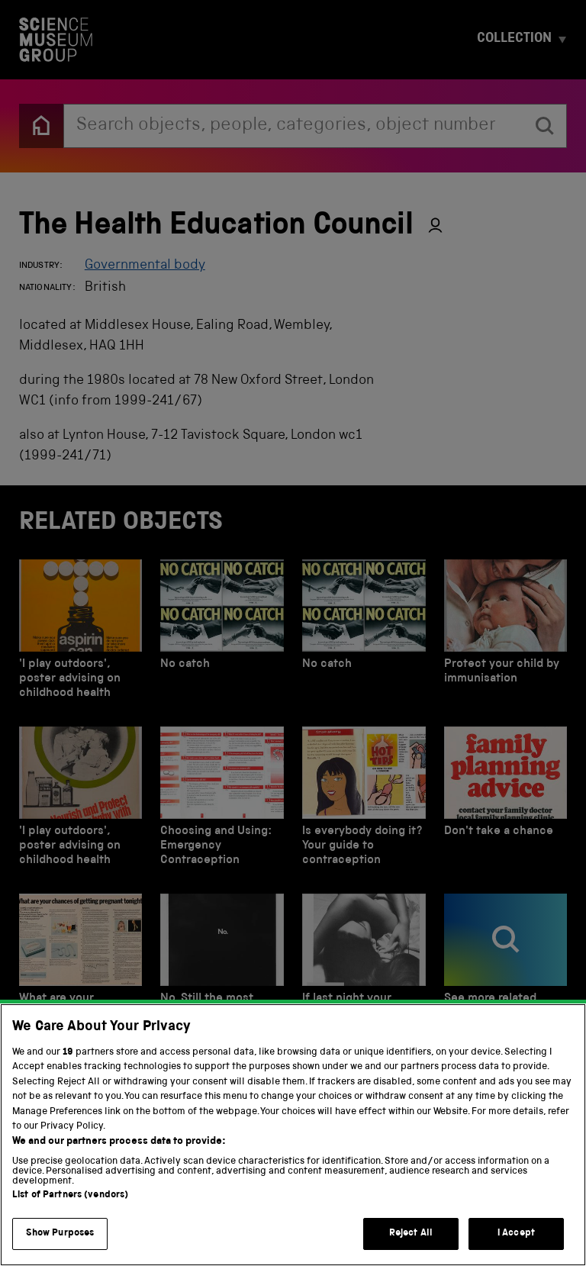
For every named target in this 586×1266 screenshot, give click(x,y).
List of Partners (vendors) (70, 1240)
